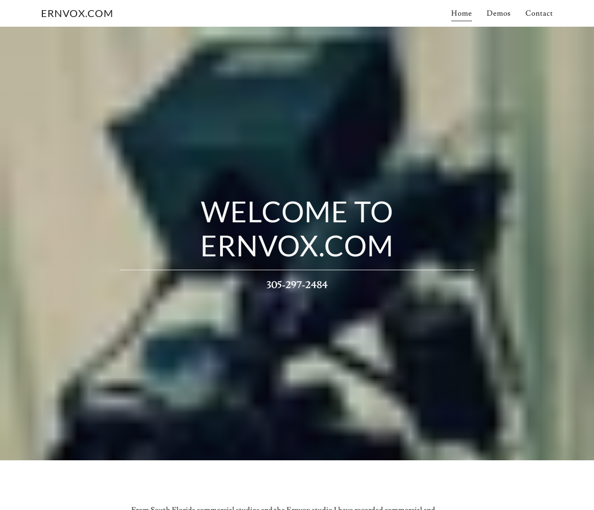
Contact (539, 13)
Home (461, 13)
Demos (499, 13)
